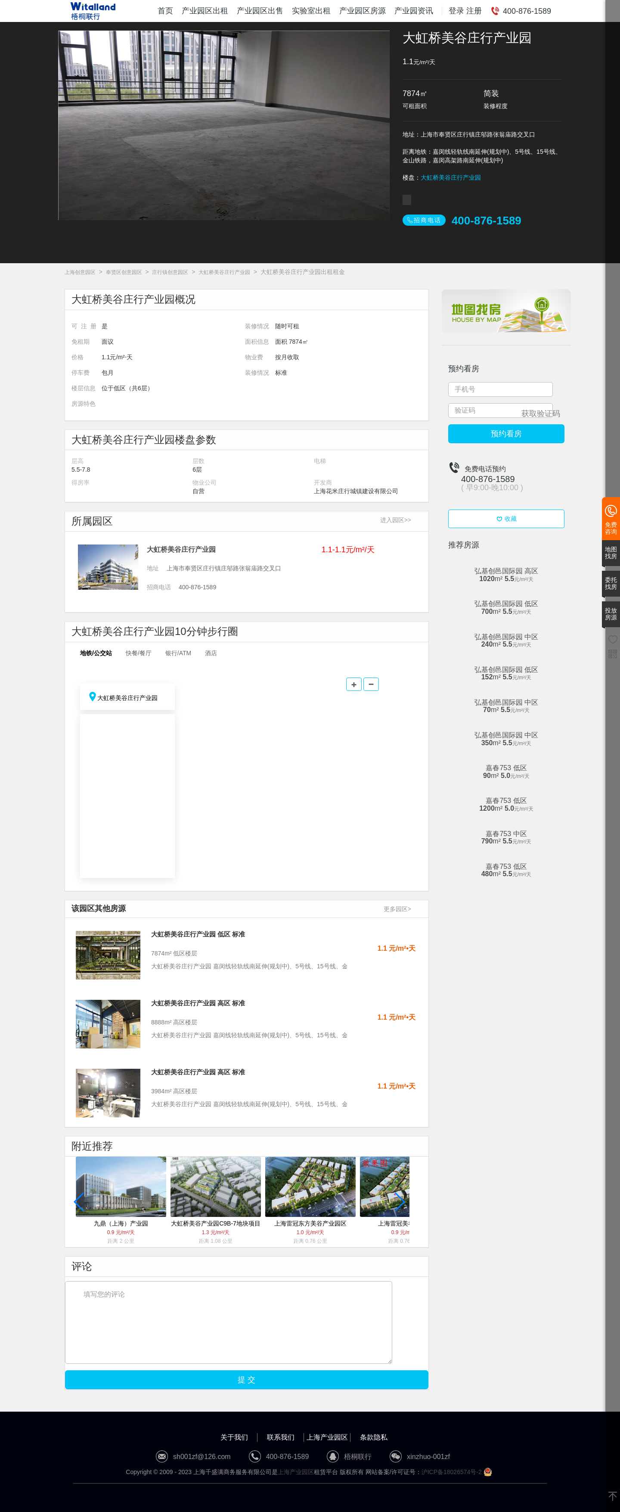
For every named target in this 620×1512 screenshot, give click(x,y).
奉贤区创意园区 (124, 272)
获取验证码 (540, 413)
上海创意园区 (80, 272)
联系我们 (280, 1437)
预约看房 (506, 433)
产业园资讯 (413, 10)
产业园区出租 (205, 10)
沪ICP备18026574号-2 (452, 1471)
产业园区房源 (362, 10)
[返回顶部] (612, 1496)
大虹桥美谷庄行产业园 (451, 177)
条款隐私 (374, 1437)
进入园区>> (395, 519)
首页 (165, 10)
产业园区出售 (260, 10)
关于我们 (234, 1437)
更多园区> (397, 908)
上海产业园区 (327, 1437)
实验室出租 (311, 10)
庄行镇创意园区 (170, 272)
